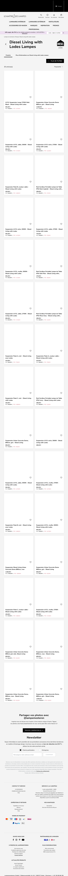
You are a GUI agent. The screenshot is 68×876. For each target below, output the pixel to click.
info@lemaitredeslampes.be (18, 785)
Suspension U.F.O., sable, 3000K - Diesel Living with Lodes (18, 140)
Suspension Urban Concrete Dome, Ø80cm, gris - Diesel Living (47, 689)
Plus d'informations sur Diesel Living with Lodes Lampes (32, 49)
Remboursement (19, 803)
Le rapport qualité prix (18, 861)
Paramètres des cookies (49, 844)
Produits (8, 49)
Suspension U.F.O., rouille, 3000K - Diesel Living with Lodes (16, 267)
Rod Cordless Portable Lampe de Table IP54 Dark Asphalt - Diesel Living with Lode (49, 182)
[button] (30, 91)
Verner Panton (18, 859)
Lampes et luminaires (9, 31)
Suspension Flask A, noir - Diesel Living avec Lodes (18, 351)
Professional (34, 24)
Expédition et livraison (18, 800)
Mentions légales (18, 847)
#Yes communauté (49, 842)
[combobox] (42, 10)
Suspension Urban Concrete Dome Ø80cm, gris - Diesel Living (47, 98)
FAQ (19, 787)
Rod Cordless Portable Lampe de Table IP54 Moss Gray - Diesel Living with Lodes (49, 309)
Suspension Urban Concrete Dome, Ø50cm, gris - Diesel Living (16, 436)
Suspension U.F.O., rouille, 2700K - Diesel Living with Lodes (47, 478)
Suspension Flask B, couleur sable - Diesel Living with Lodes (17, 182)
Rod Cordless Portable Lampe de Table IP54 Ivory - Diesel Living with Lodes (49, 393)
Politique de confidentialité (42, 765)
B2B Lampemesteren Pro (49, 846)
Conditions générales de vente (18, 844)
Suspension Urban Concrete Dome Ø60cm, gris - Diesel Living (47, 562)
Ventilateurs (54, 16)
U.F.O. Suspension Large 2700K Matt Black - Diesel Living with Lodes (17, 98)
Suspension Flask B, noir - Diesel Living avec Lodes (18, 520)
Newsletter (49, 800)
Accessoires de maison (18, 862)
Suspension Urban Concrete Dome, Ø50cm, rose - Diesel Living (47, 647)
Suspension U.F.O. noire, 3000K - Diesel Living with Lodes (18, 224)
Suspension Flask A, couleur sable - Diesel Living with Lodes (48, 351)
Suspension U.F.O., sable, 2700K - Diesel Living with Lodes (49, 224)
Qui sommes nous (18, 842)
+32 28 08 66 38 (18, 783)
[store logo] (15, 10)
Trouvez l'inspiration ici (33, 724)
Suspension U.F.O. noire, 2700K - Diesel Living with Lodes (49, 140)
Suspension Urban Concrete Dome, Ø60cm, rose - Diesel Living (16, 689)
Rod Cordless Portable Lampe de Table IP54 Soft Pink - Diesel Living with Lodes (49, 267)
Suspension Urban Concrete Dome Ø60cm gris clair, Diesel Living (16, 647)
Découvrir (24, 28)
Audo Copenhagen (18, 857)
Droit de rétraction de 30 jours (49, 801)
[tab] (10, 55)
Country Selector (19, 849)
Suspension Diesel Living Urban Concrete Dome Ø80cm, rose (15, 562)
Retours (19, 801)
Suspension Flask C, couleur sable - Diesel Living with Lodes (17, 605)
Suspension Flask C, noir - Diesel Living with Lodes (18, 393)
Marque (17, 31)
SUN (54, 27)
